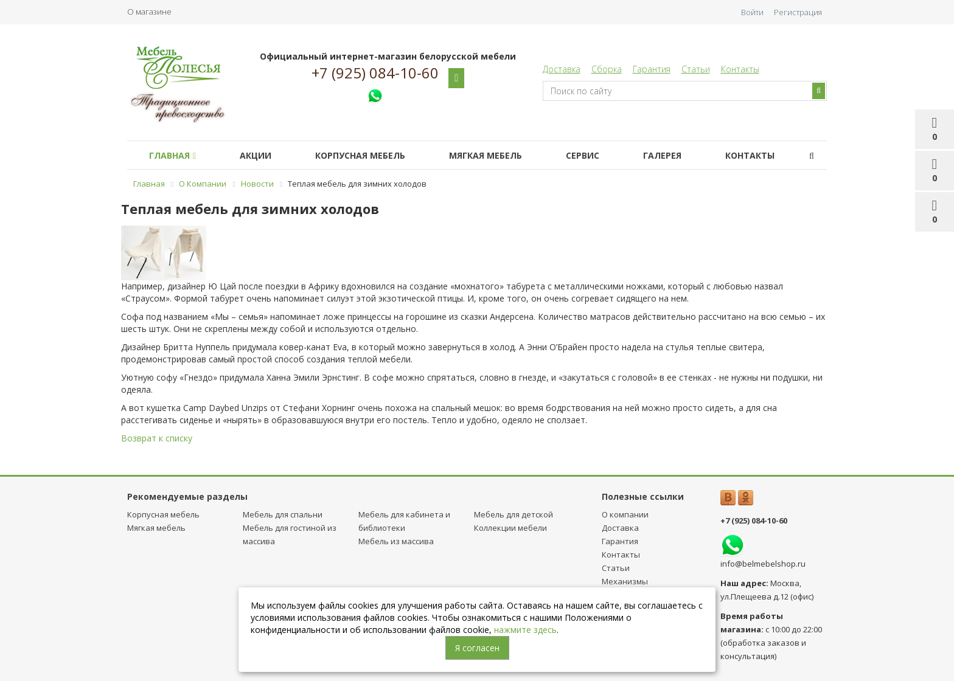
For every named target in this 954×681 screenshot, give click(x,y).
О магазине (149, 11)
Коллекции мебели (510, 527)
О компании (625, 514)
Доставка (561, 69)
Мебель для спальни (282, 514)
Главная (172, 155)
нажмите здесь (525, 629)
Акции (255, 155)
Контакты (740, 69)
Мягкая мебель (485, 155)
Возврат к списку (156, 438)
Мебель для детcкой (513, 514)
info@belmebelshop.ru (763, 563)
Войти (752, 12)
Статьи (695, 69)
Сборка (606, 69)
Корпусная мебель (360, 155)
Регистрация (798, 12)
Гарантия (651, 69)
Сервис (582, 155)
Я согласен (477, 648)
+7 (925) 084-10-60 (375, 73)
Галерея (662, 155)
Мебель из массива (396, 541)
